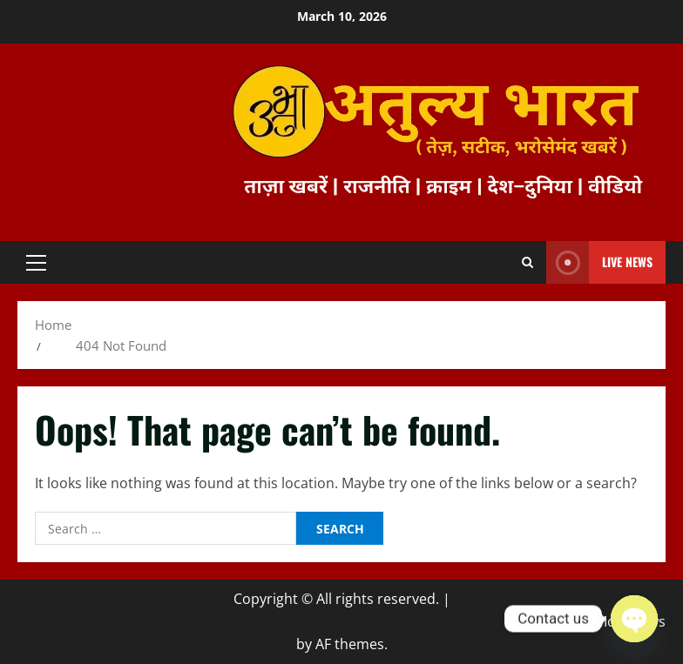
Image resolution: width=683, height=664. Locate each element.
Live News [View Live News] (599, 262)
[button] (36, 263)
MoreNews (630, 621)
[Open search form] (527, 262)
